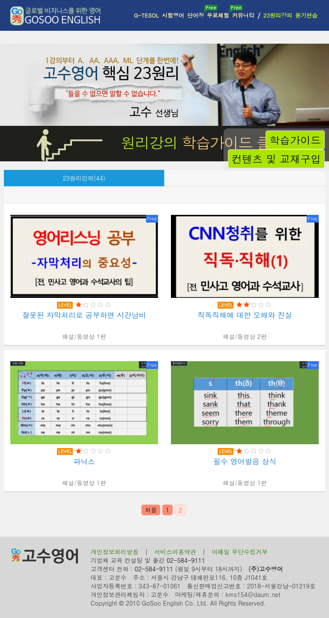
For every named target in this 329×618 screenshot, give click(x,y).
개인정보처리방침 (115, 551)
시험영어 (173, 15)
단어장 (196, 12)
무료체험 (218, 12)
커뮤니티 (243, 15)
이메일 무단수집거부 (240, 551)
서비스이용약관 (175, 551)
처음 (151, 509)
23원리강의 (277, 15)
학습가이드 (295, 140)
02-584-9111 (186, 560)
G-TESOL (146, 15)
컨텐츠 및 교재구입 (276, 159)
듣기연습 (306, 15)
